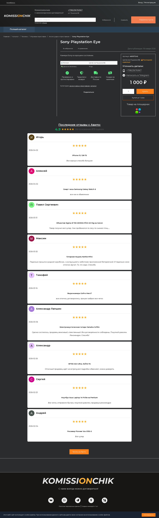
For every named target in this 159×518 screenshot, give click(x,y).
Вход (140, 3)
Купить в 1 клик (138, 98)
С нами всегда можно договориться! (49, 13)
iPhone (44, 23)
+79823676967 (75, 10)
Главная (6, 36)
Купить (145, 92)
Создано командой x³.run (90, 508)
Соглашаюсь (148, 515)
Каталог (15, 36)
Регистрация (150, 3)
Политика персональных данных (69, 508)
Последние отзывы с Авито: (79, 126)
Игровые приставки (38, 36)
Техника (24, 36)
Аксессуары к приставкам (59, 36)
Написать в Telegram (138, 76)
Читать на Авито (79, 453)
